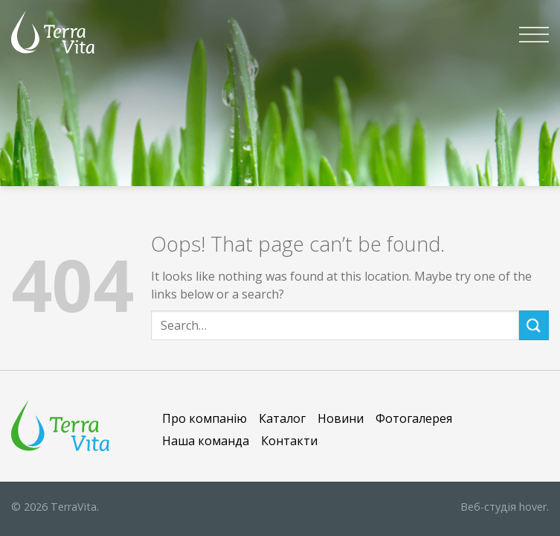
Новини (341, 418)
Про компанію (204, 418)
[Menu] (534, 34)
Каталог (282, 418)
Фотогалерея (414, 418)
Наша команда (205, 441)
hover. (504, 507)
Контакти (289, 441)
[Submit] (534, 324)
